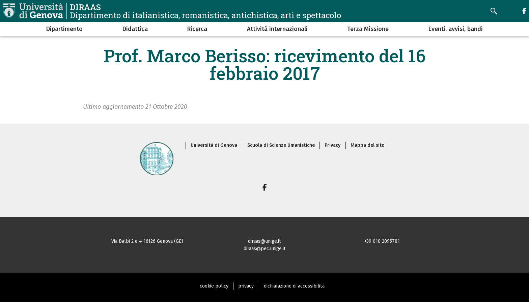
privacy (246, 286)
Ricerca (197, 29)
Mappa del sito (368, 145)
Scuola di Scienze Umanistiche (281, 145)
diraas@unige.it (264, 241)
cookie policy (214, 286)
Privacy (332, 145)
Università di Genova (214, 145)
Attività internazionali (277, 29)
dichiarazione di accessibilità (294, 286)
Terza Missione (368, 29)
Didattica (135, 29)
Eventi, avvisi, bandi (455, 29)
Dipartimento (64, 29)
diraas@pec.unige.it (265, 248)
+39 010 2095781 (382, 241)
